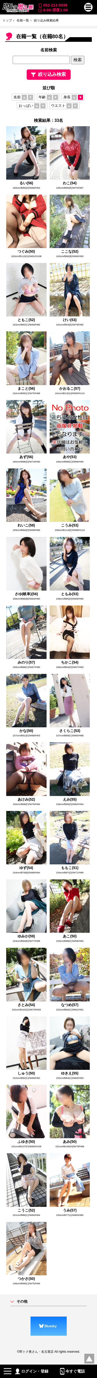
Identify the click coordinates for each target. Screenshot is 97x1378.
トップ (7, 20)
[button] (88, 7)
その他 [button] (22, 1301)
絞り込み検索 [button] (48, 74)
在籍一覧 (23, 20)
